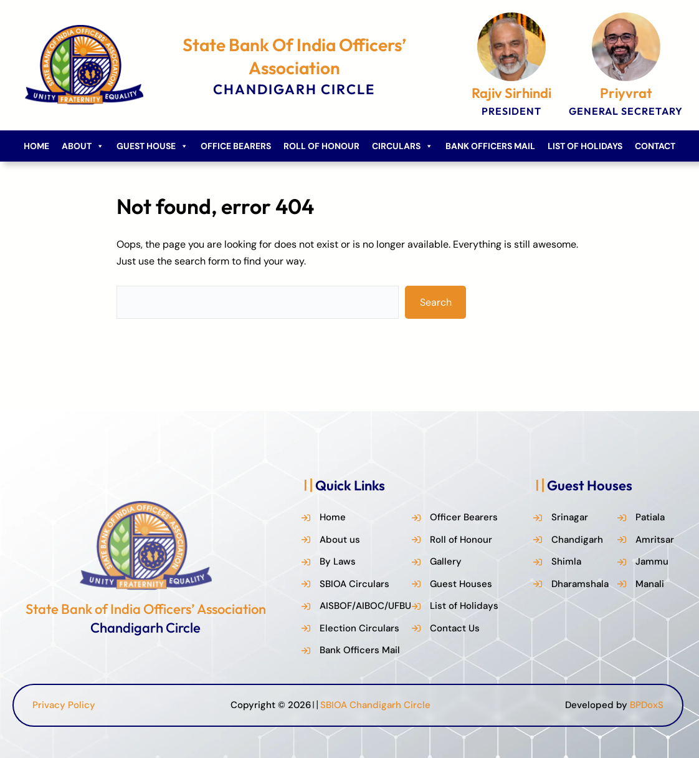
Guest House (152, 146)
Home (36, 146)
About (83, 146)
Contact (655, 146)
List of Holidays (585, 146)
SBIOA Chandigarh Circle (375, 705)
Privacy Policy (63, 705)
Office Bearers (236, 146)
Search (436, 302)
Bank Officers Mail (490, 146)
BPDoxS (646, 705)
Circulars (402, 146)
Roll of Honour (321, 146)
